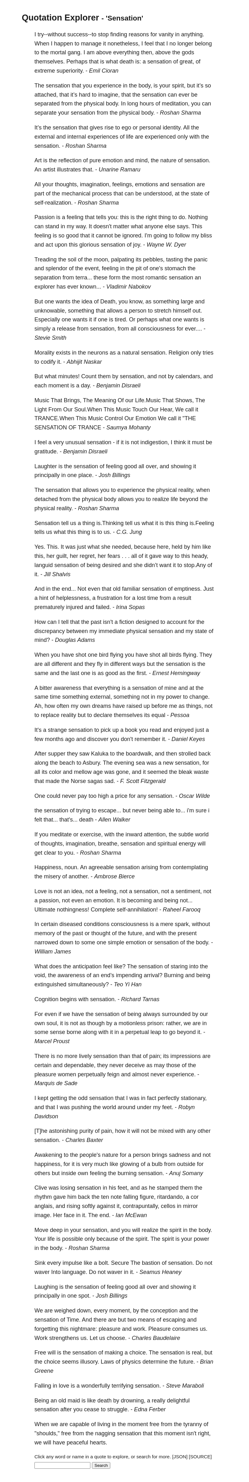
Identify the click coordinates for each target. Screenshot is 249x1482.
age (98, 772)
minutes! (69, 376)
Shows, (184, 400)
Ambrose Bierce (114, 876)
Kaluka (99, 753)
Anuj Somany (186, 1173)
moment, (120, 1310)
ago (70, 739)
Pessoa (179, 715)
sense (57, 1032)
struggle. (118, 1409)
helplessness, (73, 598)
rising (73, 1206)
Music (41, 400)
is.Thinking (110, 523)
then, (147, 52)
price (121, 796)
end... (69, 589)
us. (107, 532)
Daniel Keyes (188, 739)
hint (43, 598)
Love (40, 891)
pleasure (45, 1074)
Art (38, 160)
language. (74, 1272)
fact (151, 1098)
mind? (42, 640)
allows (115, 311)
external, (101, 697)
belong (203, 43)
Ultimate (44, 909)
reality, (186, 490)
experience (107, 85)
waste (201, 772)
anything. (192, 34)
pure (95, 160)
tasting (174, 259)
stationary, (194, 1098)
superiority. (70, 71)
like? (119, 966)
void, (40, 975)
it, (119, 1206)
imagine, (109, 95)
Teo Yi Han (128, 984)
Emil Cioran (103, 71)
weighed (65, 1310)
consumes (185, 1329)
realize (160, 499)
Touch (140, 409)
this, (39, 556)
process (102, 193)
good (72, 235)
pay (82, 796)
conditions (96, 924)
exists (63, 353)
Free (40, 1352)
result (184, 598)
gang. (75, 52)
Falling (42, 1386)
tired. (121, 319)
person (137, 311)
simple (116, 942)
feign (113, 1074)
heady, (199, 556)
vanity (166, 34)
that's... (68, 819)
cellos (168, 1206)
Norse (78, 781)
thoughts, (66, 184)
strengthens (64, 1338)
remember (148, 739)
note (116, 1197)
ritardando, (170, 1197)
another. (79, 876)
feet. (167, 1107)
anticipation (87, 966)
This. (53, 547)
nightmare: (83, 1329)
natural (130, 353)
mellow (83, 772)
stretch (162, 311)
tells (101, 217)
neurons (98, 353)
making (114, 1352)
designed (147, 622)
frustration (109, 598)
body (110, 499)
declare (103, 715)
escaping (174, 1320)
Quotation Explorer (60, 17)
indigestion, (154, 442)
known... (90, 287)
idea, (77, 891)
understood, (158, 193)
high (103, 796)
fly (100, 664)
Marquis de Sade (55, 1083)
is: (138, 61)
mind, (142, 160)
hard (84, 95)
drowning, (133, 1400)
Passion (44, 217)
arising (149, 867)
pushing (81, 1107)
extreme (44, 71)
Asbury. (91, 763)
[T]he (40, 1131)
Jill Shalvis (57, 574)
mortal (58, 52)
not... (186, 900)
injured (74, 607)
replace (50, 715)
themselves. (49, 61)
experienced (160, 137)
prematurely (49, 607)
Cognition (46, 999)
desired (111, 565)
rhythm (43, 1197)
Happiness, (48, 867)
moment (58, 385)
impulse (72, 1263)
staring (179, 966)
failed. (103, 607)
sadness (179, 1155)
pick (106, 730)
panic (201, 259)
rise (109, 127)
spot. (84, 1296)
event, (92, 268)
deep (56, 1230)
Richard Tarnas (140, 999)
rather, (174, 1023)
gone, (123, 772)
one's (156, 268)
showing (181, 466)
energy (187, 843)
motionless (132, 1023)
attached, (46, 95)
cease (91, 1409)
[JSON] (179, 1456)
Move (41, 1230)
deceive (135, 1065)
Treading (45, 259)
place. (86, 475)
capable (79, 1424)
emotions (146, 184)
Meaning (105, 400)
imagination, (95, 184)
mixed (165, 1131)
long (132, 103)
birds (175, 655)
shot (81, 655)
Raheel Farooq (181, 909)
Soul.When (88, 409)
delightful (178, 1400)
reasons (139, 34)
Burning (174, 975)
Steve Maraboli (185, 1386)
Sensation (47, 523)
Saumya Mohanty (128, 427)
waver (42, 1272)
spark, (182, 924)
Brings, (73, 400)
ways (138, 664)
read (155, 730)
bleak (185, 772)
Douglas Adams (75, 640)
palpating (122, 259)
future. (187, 1362)
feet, (123, 1188)
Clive (40, 1188)
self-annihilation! (137, 909)
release (66, 329)
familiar (131, 589)
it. (59, 362)
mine (170, 688)
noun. (71, 867)
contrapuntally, (141, 1206)
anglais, (44, 1206)
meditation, (176, 103)
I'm (148, 235)
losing (67, 1188)
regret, (88, 556)
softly (88, 1206)
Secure (120, 1263)
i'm (190, 810)
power (173, 697)
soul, (52, 1023)
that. (88, 169)
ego (126, 127)
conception (164, 1310)
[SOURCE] (200, 1456)
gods (188, 52)
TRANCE (89, 427)
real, (197, 1352)
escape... (109, 810)
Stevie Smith (50, 338)
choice (52, 1362)
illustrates (69, 169)
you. (69, 853)
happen (63, 43)
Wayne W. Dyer (166, 245)
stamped (168, 1188)
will (201, 843)
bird (103, 655)
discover (97, 739)
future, (136, 933)
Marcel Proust (52, 1041)
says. (183, 226)
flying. (190, 655)
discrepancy (49, 631)
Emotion (146, 418)
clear (50, 853)
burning (127, 1173)
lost (141, 598)
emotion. (104, 900)
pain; (155, 1056)
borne (74, 1032)
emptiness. (188, 589)
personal (150, 127)
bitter (45, 688)
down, (84, 1310)
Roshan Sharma (180, 113)
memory (44, 933)
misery (52, 876)
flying (116, 655)
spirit (175, 1230)
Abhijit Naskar (84, 362)
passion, (49, 900)
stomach (175, 268)
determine (155, 1362)
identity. (172, 127)
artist (49, 169)
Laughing (46, 1287)
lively (85, 1056)
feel (149, 43)
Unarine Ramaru (119, 169)
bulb (157, 1164)
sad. (109, 781)
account (177, 622)
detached (46, 499)
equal (158, 715)
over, (152, 466)
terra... (84, 277)
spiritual (167, 843)
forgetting (46, 1329)
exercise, (91, 834)
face (69, 1215)
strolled (188, 753)
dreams (101, 706)
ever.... (193, 329)
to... (180, 810)
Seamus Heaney (160, 1272)
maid (74, 1400)
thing (164, 217)
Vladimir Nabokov (128, 287)
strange (57, 730)
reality (68, 715)
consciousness (156, 329)
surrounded (176, 1014)
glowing (129, 1164)
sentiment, (188, 891)
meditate (61, 834)
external (44, 137)
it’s (200, 85)
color (55, 772)
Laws (107, 1362)
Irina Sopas (130, 607)
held (177, 547)
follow (182, 235)
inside (68, 1173)
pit (139, 268)
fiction (126, 622)
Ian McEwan (131, 1215)
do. (182, 217)
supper (56, 753)
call (189, 409)
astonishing (63, 1131)
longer (185, 43)
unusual (75, 442)
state (197, 193)
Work (41, 1338)
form (114, 277)
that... (51, 819)
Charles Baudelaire (156, 1338)
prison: (155, 1023)
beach (67, 763)
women (67, 1074)
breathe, (108, 843)
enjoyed (184, 730)
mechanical (76, 193)
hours (147, 103)
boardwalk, (139, 753)
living (103, 1424)
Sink (40, 1263)
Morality (44, 353)
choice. (138, 1352)
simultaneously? (88, 984)
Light (40, 409)
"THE (189, 418)
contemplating (190, 867)
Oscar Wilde (194, 796)
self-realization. (53, 203)
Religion (178, 353)
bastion (151, 1263)
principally (47, 475)
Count (88, 376)
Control (114, 418)
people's (90, 1155)
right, (204, 1433)
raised (134, 706)
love (64, 1386)
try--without (52, 34)
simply (42, 329)
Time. (74, 1320)
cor (194, 1197)
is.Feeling (202, 523)
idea (87, 301)
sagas (95, 781)
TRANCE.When (54, 418)
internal (76, 137)
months (54, 739)
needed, (122, 547)
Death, (108, 301)
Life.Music (148, 400)
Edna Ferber (150, 1409)
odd (83, 1098)
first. (142, 673)
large (187, 301)
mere (166, 924)
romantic (156, 277)
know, (136, 301)
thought (100, 933)
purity (86, 1131)
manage (91, 43)
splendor (56, 268)
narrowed (46, 942)
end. (105, 1215)
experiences (103, 137)
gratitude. (46, 451)
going (160, 235)
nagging (105, 1433)
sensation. (47, 146)
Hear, (167, 409)
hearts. (98, 1442)
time (152, 598)
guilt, (62, 556)
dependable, (79, 1065)
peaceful (77, 1442)
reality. (65, 508)
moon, (101, 259)
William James (52, 951)
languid (43, 565)
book (131, 730)
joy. (137, 245)
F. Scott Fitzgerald (143, 781)
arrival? (153, 975)
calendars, (188, 376)
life (129, 137)
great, (186, 61)
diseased (70, 924)
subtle (185, 834)
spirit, (178, 85)
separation (47, 277)
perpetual (137, 1032)
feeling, (109, 891)
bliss (206, 235)
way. (81, 226)
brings (159, 1155)
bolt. (104, 1263)
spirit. (142, 1239)
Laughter (45, 466)
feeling (75, 217)
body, (145, 85)
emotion (112, 160)
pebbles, (154, 259)
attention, (155, 834)
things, (194, 706)
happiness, (48, 1164)
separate (45, 113)
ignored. (132, 235)
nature (168, 160)
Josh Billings (114, 475)
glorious (89, 245)
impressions (185, 1056)
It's (37, 730)
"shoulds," (47, 1433)
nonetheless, (123, 43)
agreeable (101, 867)
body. (112, 103)
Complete (103, 909)
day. (86, 385)
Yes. (39, 547)
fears (113, 556)
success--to (81, 34)
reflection (70, 160)
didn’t (151, 565)
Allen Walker (115, 819)
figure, (147, 1197)
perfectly (168, 1098)
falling (130, 1197)
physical (94, 103)
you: (113, 217)
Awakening (48, 1155)
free (154, 1424)
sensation (159, 61)
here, (163, 547)
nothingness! (73, 909)
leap (155, 1032)
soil (72, 259)
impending (129, 975)
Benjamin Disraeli (118, 385)
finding (118, 34)
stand (52, 226)
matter (121, 226)
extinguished (50, 984)
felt (38, 819)
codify (48, 362)
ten (105, 1197)
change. (199, 697)
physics (131, 1362)
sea (140, 763)
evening (124, 763)
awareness (67, 688)
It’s (38, 127)
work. (140, 1329)
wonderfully (95, 1386)
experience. (181, 1074)
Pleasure (159, 1329)
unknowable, (50, 311)
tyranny (192, 1424)
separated (47, 103)
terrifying (122, 1386)
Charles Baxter (84, 1140)
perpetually (92, 1074)
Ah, (38, 706)
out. (197, 311)
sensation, (103, 329)
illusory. (89, 1362)
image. (43, 1215)
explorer (44, 287)
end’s (107, 975)
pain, (107, 1131)
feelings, (122, 184)
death (126, 61)
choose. (117, 1338)
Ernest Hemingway (176, 673)
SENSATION (50, 427)
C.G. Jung (129, 532)
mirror (190, 1206)
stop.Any (195, 565)
